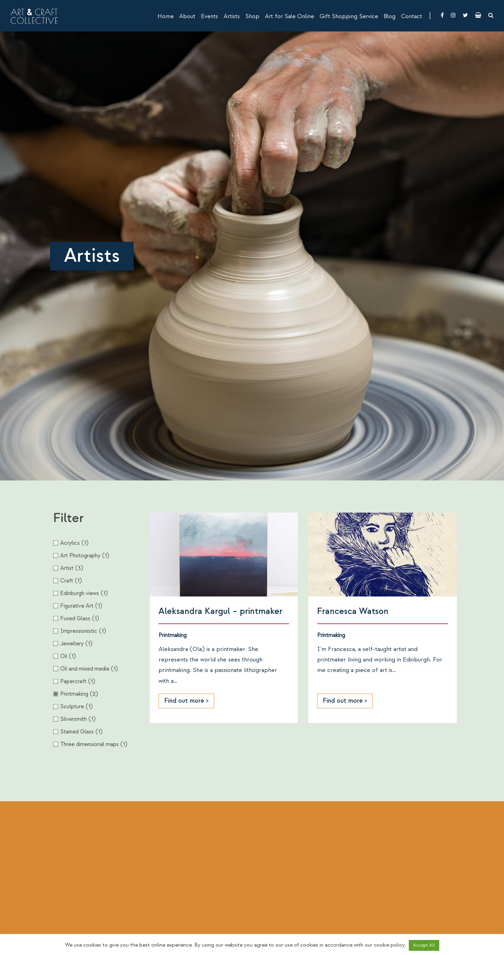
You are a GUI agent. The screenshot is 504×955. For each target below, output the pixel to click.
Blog (390, 16)
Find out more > (186, 701)
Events (209, 16)
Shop (252, 16)
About (187, 16)
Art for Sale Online (289, 16)
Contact (411, 16)
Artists (232, 16)
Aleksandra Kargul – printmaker (220, 611)
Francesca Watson (352, 611)
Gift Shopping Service (349, 16)
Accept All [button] (424, 945)
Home (166, 16)
